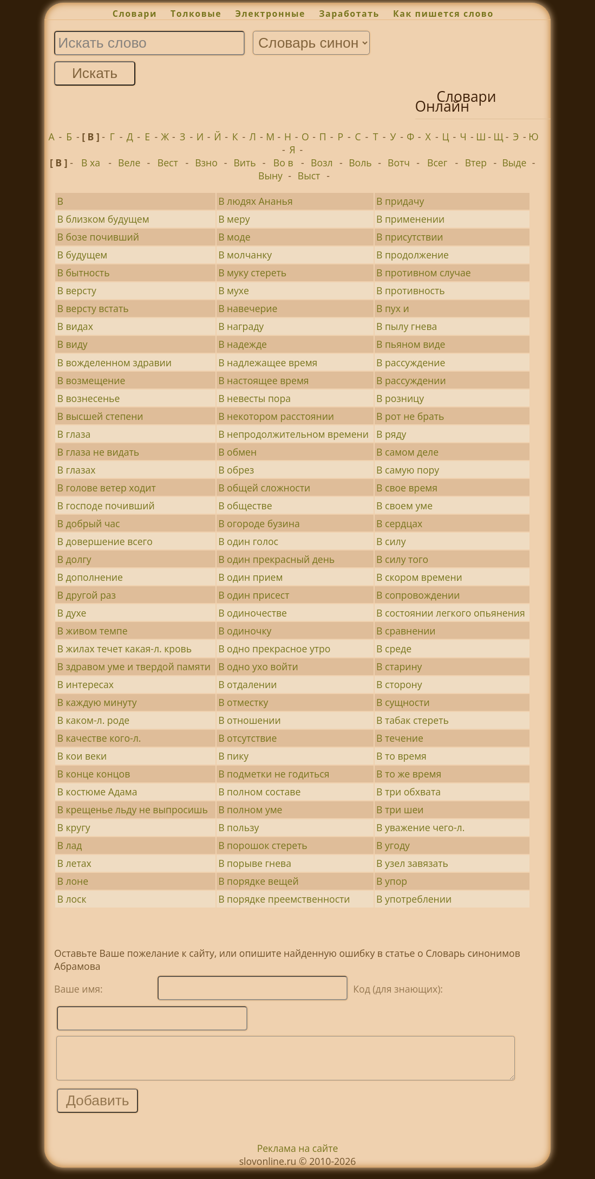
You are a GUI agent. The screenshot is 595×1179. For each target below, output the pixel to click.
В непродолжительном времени (293, 433)
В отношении (249, 720)
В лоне (73, 881)
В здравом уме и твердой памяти (134, 666)
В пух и (392, 308)
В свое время (406, 487)
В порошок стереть (263, 845)
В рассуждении (411, 380)
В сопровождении (418, 594)
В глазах (76, 469)
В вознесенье (88, 398)
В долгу (74, 559)
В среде (393, 648)
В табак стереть (412, 720)
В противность (410, 290)
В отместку (243, 702)
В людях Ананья (255, 201)
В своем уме (404, 505)
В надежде (242, 344)
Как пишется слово (443, 14)
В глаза (74, 433)
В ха (90, 162)
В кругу (73, 827)
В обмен (237, 451)
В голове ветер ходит (106, 487)
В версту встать (93, 308)
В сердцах (399, 523)
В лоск (72, 898)
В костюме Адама (97, 791)
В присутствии (409, 236)
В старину (399, 666)
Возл (322, 162)
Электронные (270, 14)
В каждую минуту (97, 702)
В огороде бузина (258, 523)
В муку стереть (252, 272)
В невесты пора (254, 398)
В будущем (82, 254)
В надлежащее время (267, 362)
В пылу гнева (406, 326)
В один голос (248, 541)
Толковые (196, 14)
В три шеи (399, 809)
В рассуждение (410, 362)
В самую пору (407, 469)
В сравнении (406, 630)
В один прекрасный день (276, 559)
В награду (241, 326)
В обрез (236, 469)
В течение (399, 737)
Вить (244, 162)
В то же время (408, 773)
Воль (360, 162)
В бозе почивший (98, 236)
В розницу (400, 398)
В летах (74, 863)
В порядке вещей (258, 881)
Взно (206, 162)
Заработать (349, 14)
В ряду (391, 433)
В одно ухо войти (258, 666)
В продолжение (412, 254)
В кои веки (82, 755)
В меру (234, 218)
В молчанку (245, 254)
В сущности (403, 702)
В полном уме (250, 809)
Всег (437, 162)
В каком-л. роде (93, 720)
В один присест (253, 594)
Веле (129, 162)
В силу (391, 541)
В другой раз (86, 594)
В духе (72, 612)
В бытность (83, 272)
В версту (76, 290)
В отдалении (247, 684)
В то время (401, 755)
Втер (476, 162)
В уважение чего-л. (420, 827)
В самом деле (407, 451)
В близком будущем (103, 218)
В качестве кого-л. (99, 737)
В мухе (233, 290)
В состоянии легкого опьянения (450, 612)
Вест (168, 162)
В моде (234, 236)
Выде (514, 162)
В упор (391, 881)
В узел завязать (412, 863)
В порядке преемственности (284, 898)
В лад (69, 845)
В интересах (85, 684)
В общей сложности (264, 487)
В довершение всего (105, 541)
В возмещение (91, 380)
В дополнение (90, 577)
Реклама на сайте (297, 1156)
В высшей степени (100, 416)
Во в (283, 162)
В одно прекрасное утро (274, 648)
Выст (309, 175)
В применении (410, 218)
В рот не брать (410, 416)
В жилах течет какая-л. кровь (124, 648)
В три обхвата (408, 791)
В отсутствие (247, 737)
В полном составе (259, 791)
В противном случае (423, 272)
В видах (75, 326)
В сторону (399, 684)
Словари (135, 14)
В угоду (393, 845)
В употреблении (414, 898)
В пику (233, 755)
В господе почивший (106, 505)
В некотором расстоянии (276, 416)
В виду (72, 344)
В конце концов (93, 773)
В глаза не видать (98, 451)
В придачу (400, 201)
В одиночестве (252, 612)
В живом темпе (92, 630)
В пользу (238, 827)
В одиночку (244, 630)
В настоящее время (263, 380)
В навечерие (247, 308)
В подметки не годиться (273, 773)
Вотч (399, 162)
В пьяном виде (410, 344)
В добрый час (88, 523)
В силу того (402, 559)
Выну (270, 175)
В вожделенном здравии (114, 362)
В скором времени (419, 577)
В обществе (245, 505)
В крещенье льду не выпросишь (132, 809)
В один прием (250, 577)
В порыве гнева (254, 863)
